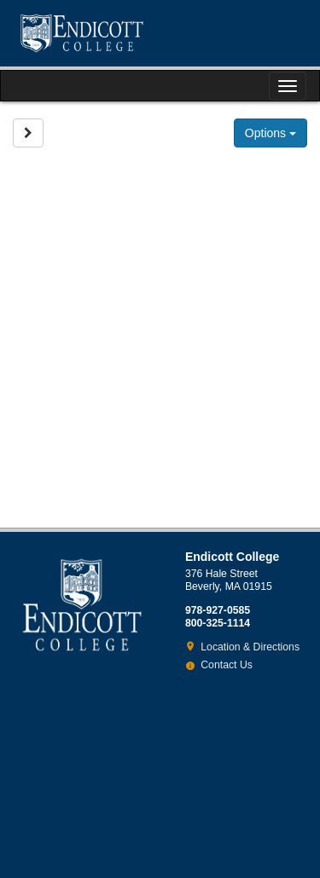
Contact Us (227, 665)
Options (270, 133)
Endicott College (82, 33)
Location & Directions (250, 647)
